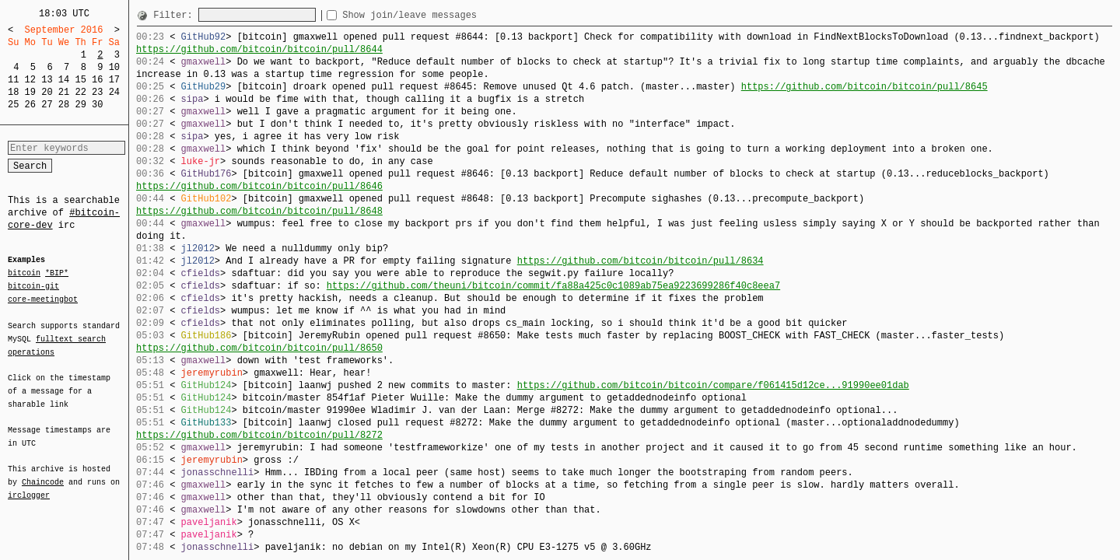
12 (30, 79)
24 (114, 92)
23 (97, 92)
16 (97, 79)
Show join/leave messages (437, 15)
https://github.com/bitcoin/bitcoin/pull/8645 (864, 86)
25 (13, 104)
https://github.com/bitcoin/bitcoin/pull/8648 (259, 211)
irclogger (29, 485)
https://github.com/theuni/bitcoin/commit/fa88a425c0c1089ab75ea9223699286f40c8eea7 (553, 285)
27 (46, 104)
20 (46, 92)
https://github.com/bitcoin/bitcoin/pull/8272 (259, 435)
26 (30, 104)
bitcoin (24, 273)
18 (13, 92)
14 (63, 79)
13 (46, 79)
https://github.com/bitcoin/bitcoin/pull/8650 (259, 348)
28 (63, 104)
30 (97, 104)
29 (80, 104)
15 (80, 79)
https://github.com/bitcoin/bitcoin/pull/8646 (259, 186)
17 (114, 79)
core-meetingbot (43, 298)
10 (114, 67)
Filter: (175, 15)
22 (80, 92)
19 (30, 92)
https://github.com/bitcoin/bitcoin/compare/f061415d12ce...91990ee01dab (713, 385)
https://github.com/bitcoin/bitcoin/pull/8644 (259, 49)
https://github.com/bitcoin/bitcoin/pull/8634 (640, 261)
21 (63, 92)
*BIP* (56, 273)
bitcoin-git (33, 286)
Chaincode (43, 472)
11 (13, 79)
